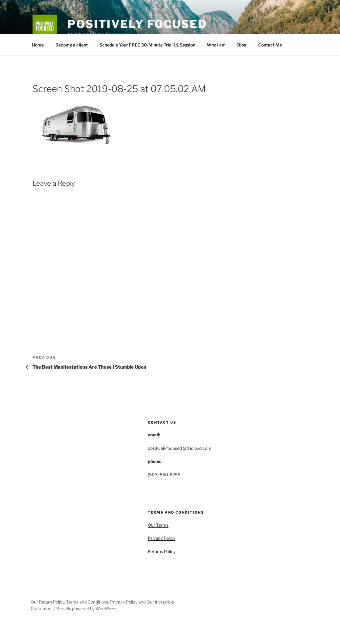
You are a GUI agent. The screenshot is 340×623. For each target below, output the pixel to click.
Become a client (71, 44)
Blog (242, 44)
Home (38, 44)
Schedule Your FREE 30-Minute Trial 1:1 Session (147, 44)
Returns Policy (161, 551)
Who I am (216, 44)
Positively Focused (137, 24)
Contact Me (270, 44)
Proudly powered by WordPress (86, 608)
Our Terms (158, 525)
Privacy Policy (161, 538)
